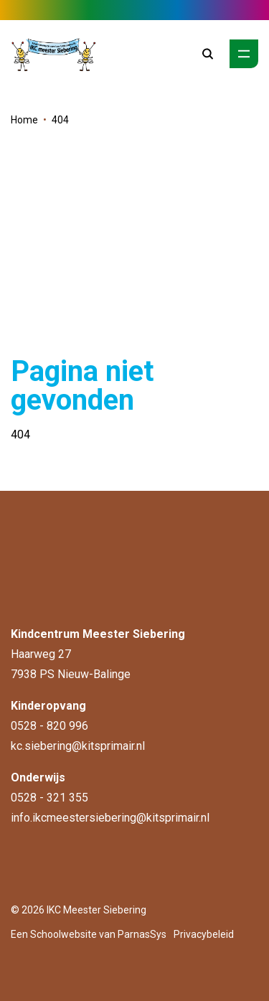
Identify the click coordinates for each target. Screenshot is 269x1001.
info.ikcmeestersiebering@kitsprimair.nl (110, 817)
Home (24, 120)
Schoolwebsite (63, 934)
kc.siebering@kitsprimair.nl (78, 746)
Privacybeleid (204, 934)
